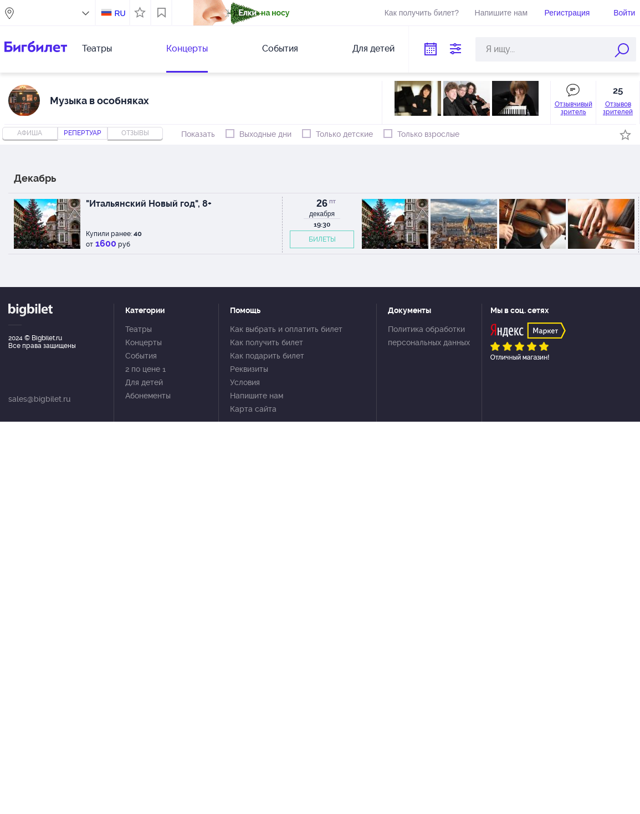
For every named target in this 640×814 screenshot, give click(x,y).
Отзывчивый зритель (573, 108)
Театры (97, 48)
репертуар (82, 133)
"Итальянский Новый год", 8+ (149, 203)
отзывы (135, 133)
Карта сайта (253, 409)
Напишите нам (501, 12)
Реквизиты (249, 369)
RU (119, 13)
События (280, 48)
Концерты (187, 48)
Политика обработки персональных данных (429, 336)
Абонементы (148, 395)
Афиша (29, 133)
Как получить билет (266, 342)
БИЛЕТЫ (322, 239)
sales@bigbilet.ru (39, 399)
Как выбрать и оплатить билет (286, 329)
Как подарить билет (267, 355)
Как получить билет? (422, 12)
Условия (245, 382)
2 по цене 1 (145, 369)
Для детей (373, 48)
